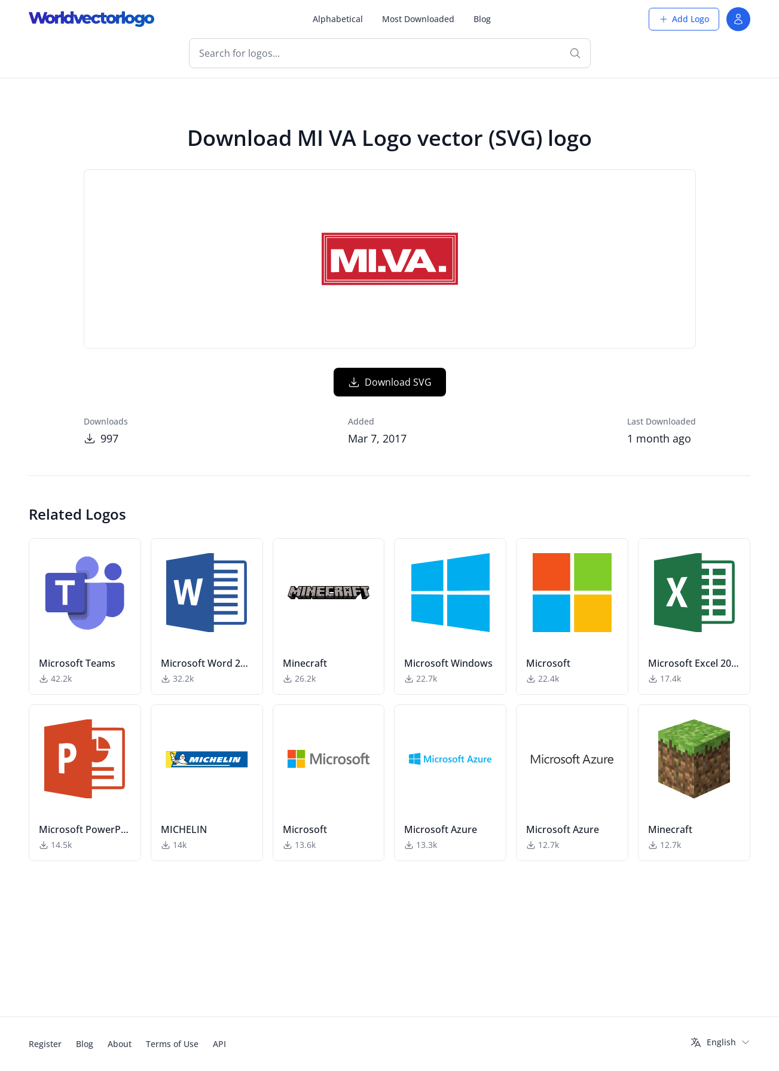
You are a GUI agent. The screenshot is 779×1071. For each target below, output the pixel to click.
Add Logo (684, 19)
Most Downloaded (418, 19)
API (219, 1043)
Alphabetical (338, 19)
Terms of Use (172, 1043)
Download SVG (390, 436)
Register (45, 1043)
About (120, 1043)
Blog (482, 19)
